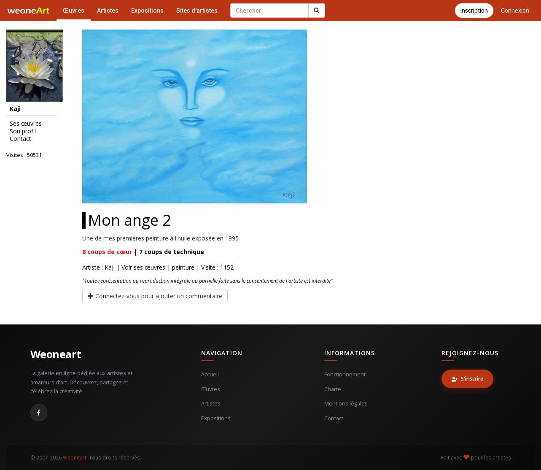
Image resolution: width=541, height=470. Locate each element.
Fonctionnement (345, 374)
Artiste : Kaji (98, 267)
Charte (332, 389)
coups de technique (171, 252)
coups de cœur (107, 252)
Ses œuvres (26, 123)
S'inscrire (467, 378)
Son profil (23, 131)
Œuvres (73, 10)
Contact (20, 139)
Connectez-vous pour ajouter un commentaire (155, 296)
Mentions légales (346, 403)
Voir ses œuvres (143, 267)
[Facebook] (38, 412)
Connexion (515, 10)
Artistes (107, 10)
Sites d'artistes (197, 10)
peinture (183, 267)
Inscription (474, 10)
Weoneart (55, 354)
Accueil (210, 374)
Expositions (147, 10)
